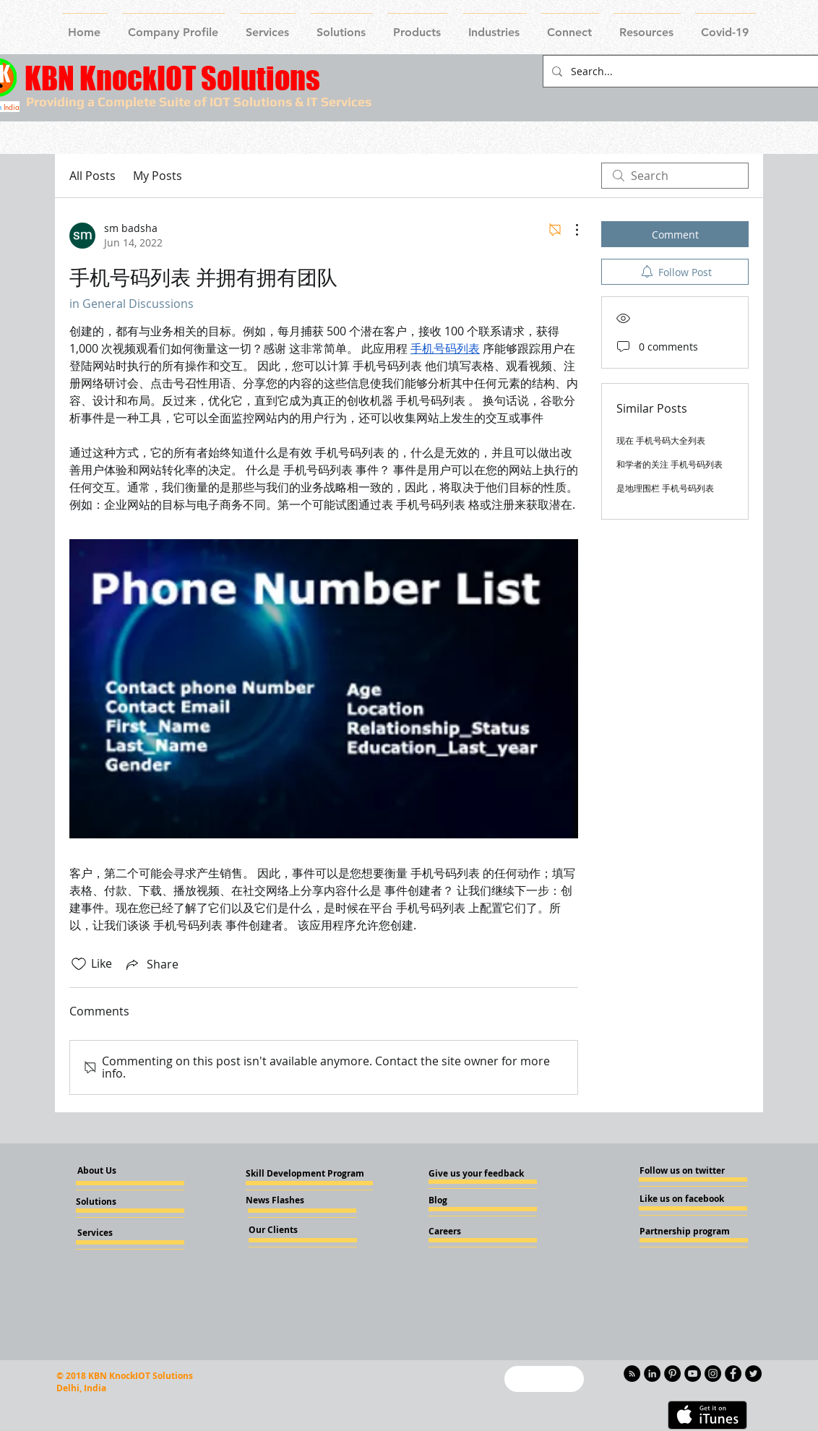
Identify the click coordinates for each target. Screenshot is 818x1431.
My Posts (157, 176)
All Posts (92, 176)
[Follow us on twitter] (683, 1171)
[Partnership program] (685, 1231)
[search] (675, 176)
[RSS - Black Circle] (632, 1373)
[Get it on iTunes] (707, 1415)
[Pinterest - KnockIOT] (672, 1373)
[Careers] (468, 1231)
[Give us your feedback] (481, 1174)
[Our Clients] (288, 1230)
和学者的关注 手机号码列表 (669, 464)
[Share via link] (151, 964)
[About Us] (109, 1171)
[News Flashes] (287, 1200)
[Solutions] (115, 1202)
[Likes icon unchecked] (78, 964)
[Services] (118, 1233)
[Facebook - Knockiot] (733, 1373)
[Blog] (468, 1200)
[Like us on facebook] (683, 1199)
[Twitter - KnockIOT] (753, 1373)
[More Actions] (569, 230)
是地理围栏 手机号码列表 (665, 488)
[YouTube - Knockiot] (692, 1373)
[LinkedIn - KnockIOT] (652, 1373)
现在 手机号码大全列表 (660, 440)
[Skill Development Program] (305, 1174)
